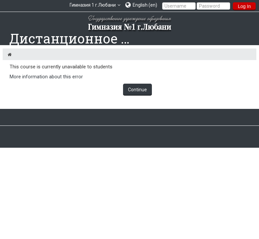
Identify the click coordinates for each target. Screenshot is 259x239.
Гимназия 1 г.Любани (93, 5)
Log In (244, 6)
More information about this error (46, 77)
